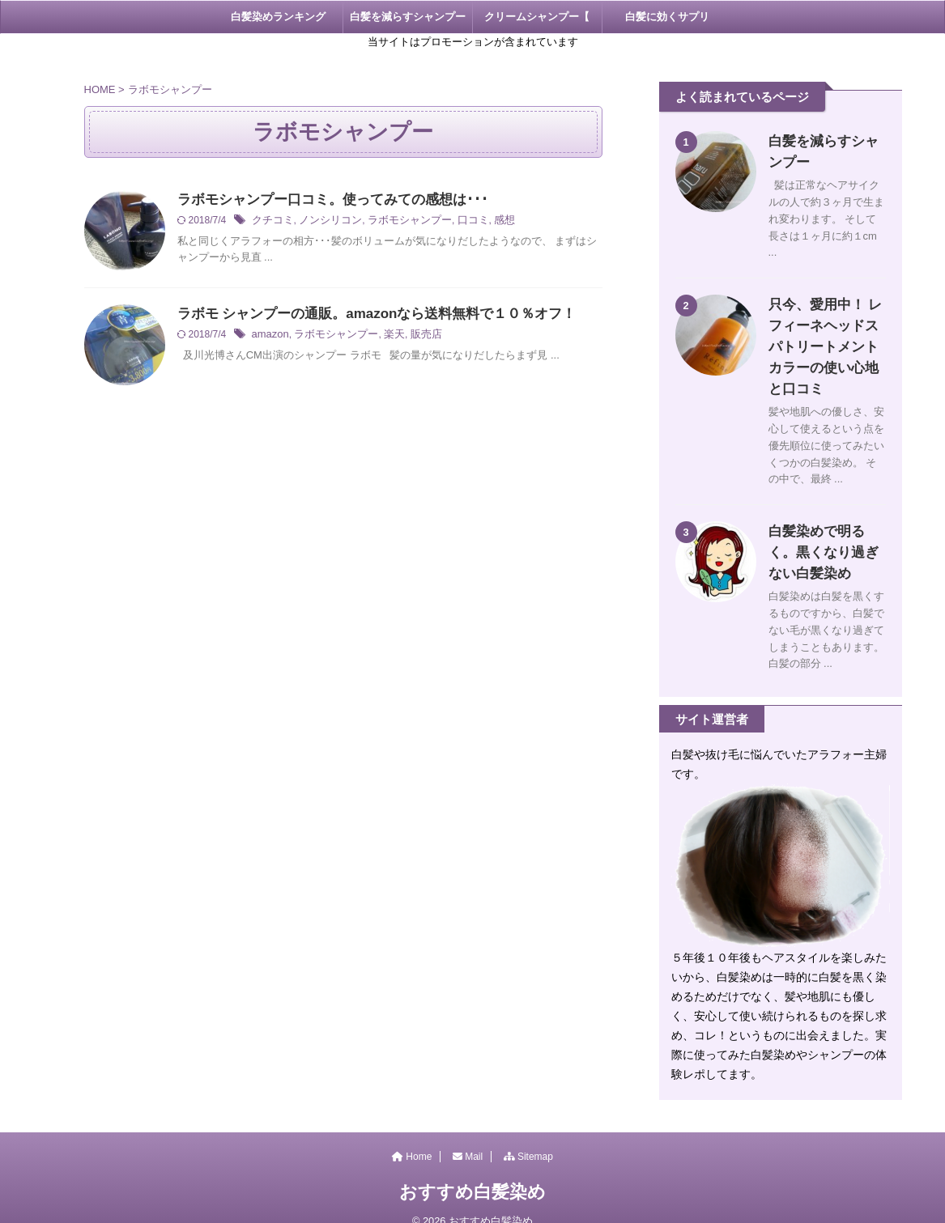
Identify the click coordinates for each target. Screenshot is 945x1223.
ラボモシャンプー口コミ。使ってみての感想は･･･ (323, 200)
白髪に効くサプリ (667, 17)
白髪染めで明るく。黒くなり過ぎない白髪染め (823, 531)
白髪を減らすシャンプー (408, 17)
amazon (269, 336)
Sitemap (528, 1135)
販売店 (413, 336)
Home (412, 1135)
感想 (486, 221)
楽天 (384, 336)
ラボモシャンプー (398, 221)
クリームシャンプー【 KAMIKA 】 (537, 22)
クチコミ (271, 221)
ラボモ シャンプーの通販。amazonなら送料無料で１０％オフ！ (365, 314)
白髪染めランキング (278, 17)
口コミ (457, 221)
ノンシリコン (325, 221)
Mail (468, 1135)
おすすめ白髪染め (472, 1171)
